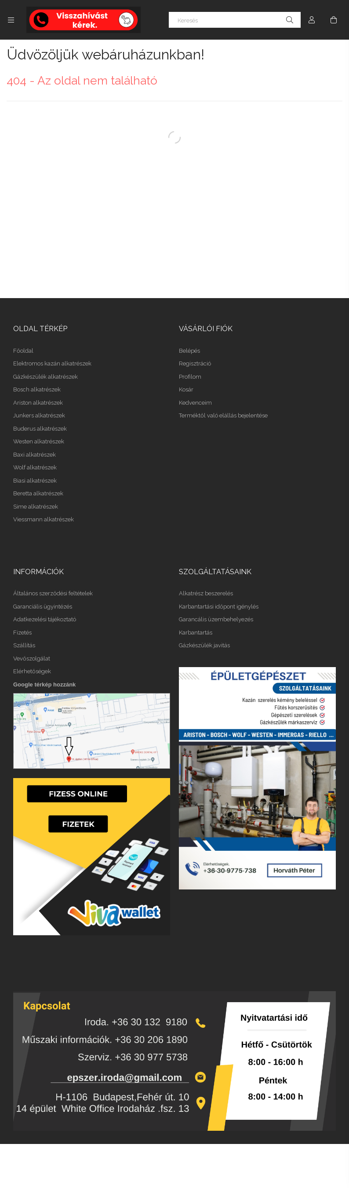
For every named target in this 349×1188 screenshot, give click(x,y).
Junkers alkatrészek (39, 415)
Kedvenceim (195, 402)
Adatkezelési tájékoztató (44, 619)
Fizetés (22, 632)
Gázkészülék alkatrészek (45, 376)
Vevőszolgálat (31, 658)
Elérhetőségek (32, 671)
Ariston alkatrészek (38, 402)
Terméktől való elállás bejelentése (223, 415)
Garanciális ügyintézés (42, 606)
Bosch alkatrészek (37, 389)
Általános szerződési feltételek (53, 593)
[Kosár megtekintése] (334, 20)
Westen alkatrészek (38, 441)
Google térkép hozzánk (44, 684)
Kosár (186, 389)
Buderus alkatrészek (40, 428)
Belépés (189, 350)
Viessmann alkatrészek (43, 519)
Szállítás (24, 645)
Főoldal (23, 350)
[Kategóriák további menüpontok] (11, 20)
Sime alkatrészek (35, 506)
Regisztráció (195, 363)
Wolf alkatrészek (35, 467)
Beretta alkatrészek (38, 493)
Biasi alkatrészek (35, 480)
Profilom (190, 376)
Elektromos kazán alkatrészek (52, 363)
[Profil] (312, 20)
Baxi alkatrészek (34, 454)
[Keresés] (235, 20)
